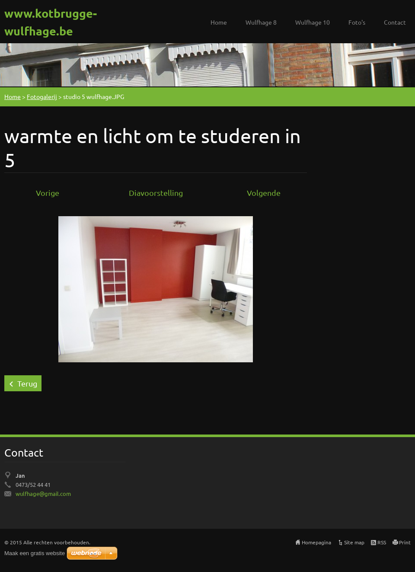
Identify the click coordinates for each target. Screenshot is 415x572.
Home (219, 22)
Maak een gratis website (34, 553)
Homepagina (316, 542)
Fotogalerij (42, 96)
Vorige (47, 192)
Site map (354, 542)
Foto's (356, 22)
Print (405, 542)
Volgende (264, 192)
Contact (395, 22)
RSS (381, 542)
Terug (27, 383)
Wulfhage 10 (312, 22)
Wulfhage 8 (261, 22)
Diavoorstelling (156, 192)
